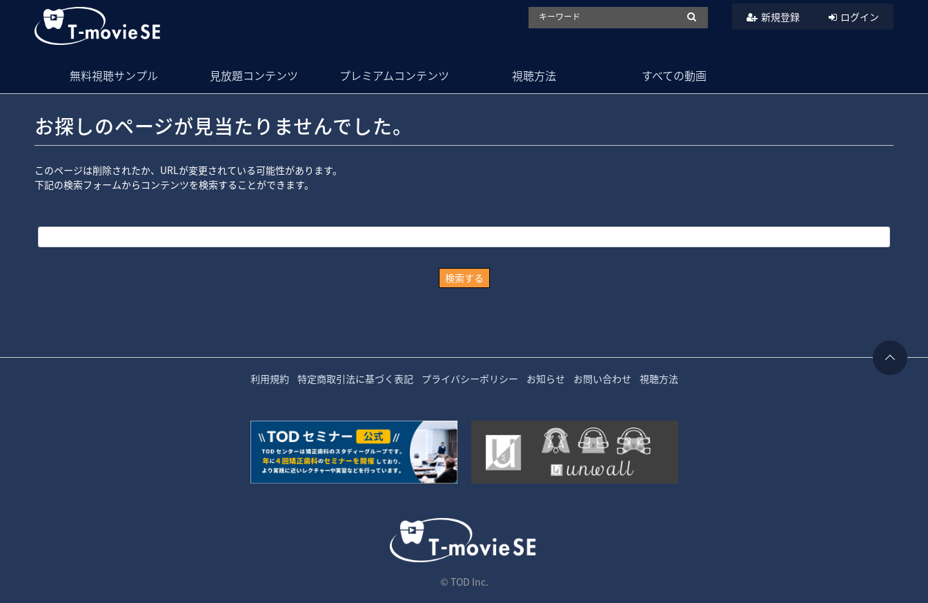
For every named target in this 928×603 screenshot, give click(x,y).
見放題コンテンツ (254, 75)
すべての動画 (674, 75)
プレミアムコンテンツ (394, 75)
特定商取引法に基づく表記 (355, 378)
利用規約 (269, 378)
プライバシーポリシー (470, 378)
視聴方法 (534, 75)
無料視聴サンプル (114, 75)
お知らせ (545, 378)
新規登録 (780, 16)
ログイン (859, 16)
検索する (464, 278)
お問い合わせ (602, 378)
